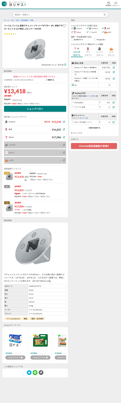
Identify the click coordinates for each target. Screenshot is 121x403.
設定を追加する (94, 128)
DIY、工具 (15, 20)
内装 (31, 20)
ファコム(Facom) (13, 319)
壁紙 (25, 319)
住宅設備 (24, 20)
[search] (105, 14)
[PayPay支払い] (113, 102)
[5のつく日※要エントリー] (113, 122)
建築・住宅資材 (37, 319)
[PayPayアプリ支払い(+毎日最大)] (113, 67)
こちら (90, 96)
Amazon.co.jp (17, 100)
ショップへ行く (35, 108)
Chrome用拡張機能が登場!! (94, 146)
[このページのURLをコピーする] (41, 372)
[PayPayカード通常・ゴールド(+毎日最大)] (113, 78)
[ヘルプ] (99, 102)
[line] (35, 373)
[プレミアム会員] (113, 107)
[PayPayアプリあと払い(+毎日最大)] (113, 72)
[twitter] (29, 373)
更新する (50, 80)
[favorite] (64, 25)
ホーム (6, 20)
